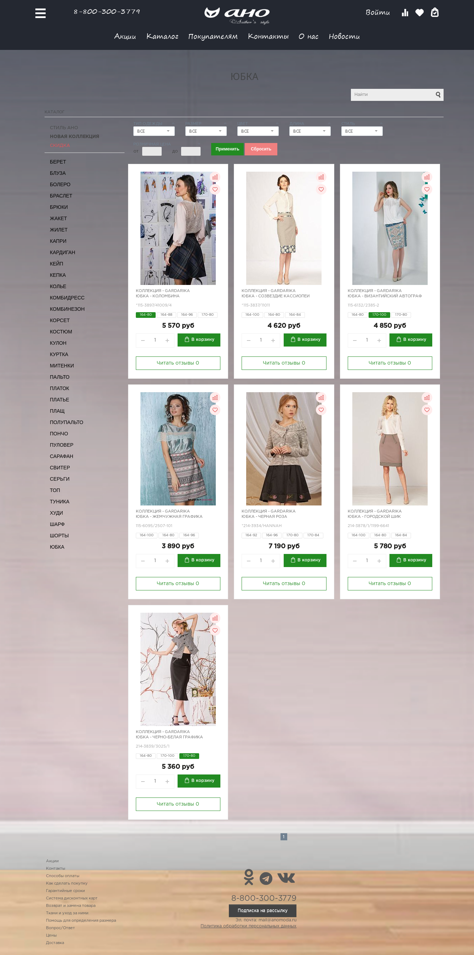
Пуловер (62, 445)
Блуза (58, 173)
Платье (59, 399)
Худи (56, 513)
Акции (125, 36)
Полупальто (66, 422)
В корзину (202, 340)
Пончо (59, 433)
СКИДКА (60, 146)
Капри (58, 241)
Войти (379, 12)
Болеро (60, 184)
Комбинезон (67, 309)
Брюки (59, 207)
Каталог (162, 36)
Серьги (60, 479)
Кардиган (62, 252)
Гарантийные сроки (65, 891)
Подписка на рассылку (263, 911)
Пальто (60, 377)
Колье (58, 286)
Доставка (55, 943)
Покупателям (213, 36)
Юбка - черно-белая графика (169, 737)
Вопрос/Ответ (60, 928)
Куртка (59, 354)
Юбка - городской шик (374, 517)
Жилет (59, 230)
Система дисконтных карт (72, 898)
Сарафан (61, 456)
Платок (59, 388)
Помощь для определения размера (81, 920)
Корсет (60, 320)
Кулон (58, 343)
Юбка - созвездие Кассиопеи (276, 296)
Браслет (61, 196)
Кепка (58, 275)
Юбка (57, 547)
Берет (58, 162)
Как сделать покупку (67, 883)
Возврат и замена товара (71, 906)
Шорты (59, 535)
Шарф (57, 524)
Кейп (56, 264)
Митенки (62, 365)
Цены (51, 935)
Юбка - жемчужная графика (169, 517)
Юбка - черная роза (264, 517)
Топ (55, 490)
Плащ (57, 411)
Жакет (58, 218)
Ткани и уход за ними (67, 913)
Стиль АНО (64, 128)
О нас (309, 36)
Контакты (268, 36)
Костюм (61, 331)
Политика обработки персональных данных (248, 926)
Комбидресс (67, 298)
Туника (59, 501)
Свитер (60, 467)
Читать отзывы (178, 363)
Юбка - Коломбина (158, 296)
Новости (344, 36)
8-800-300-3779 (106, 11)
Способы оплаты (62, 876)
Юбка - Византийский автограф (385, 296)
